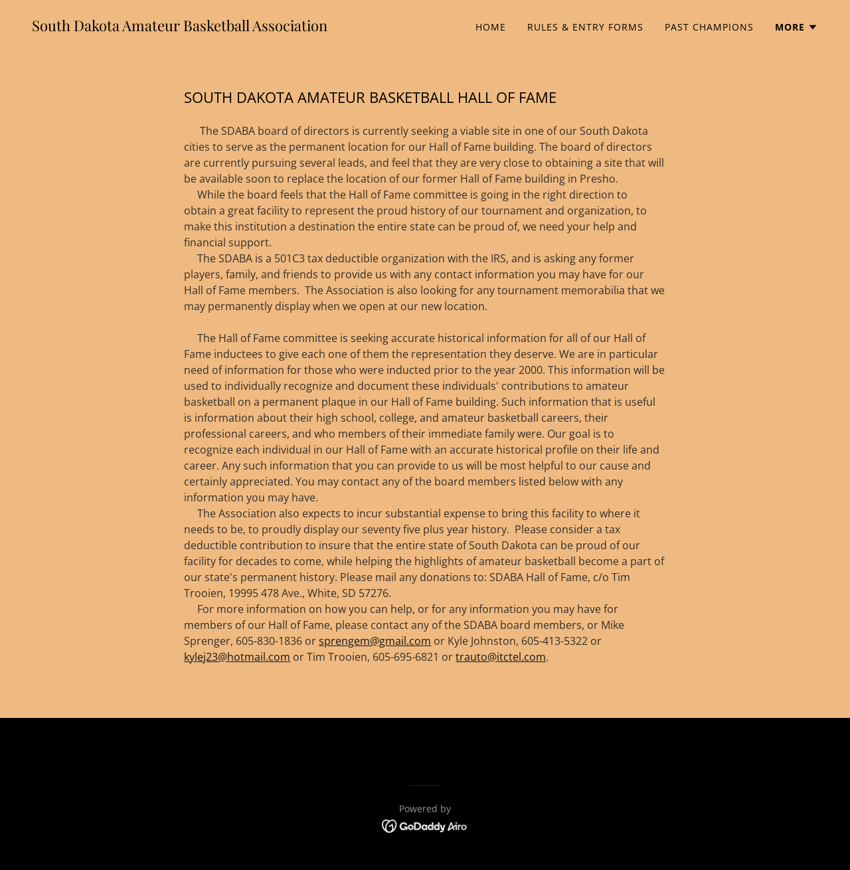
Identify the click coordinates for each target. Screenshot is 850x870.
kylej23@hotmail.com (237, 657)
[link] (179, 27)
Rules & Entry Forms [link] (585, 27)
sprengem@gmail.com (375, 641)
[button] (796, 27)
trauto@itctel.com (501, 657)
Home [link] (490, 27)
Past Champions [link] (709, 27)
